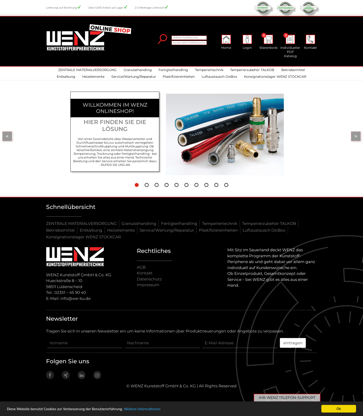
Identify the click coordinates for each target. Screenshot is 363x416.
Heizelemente (93, 77)
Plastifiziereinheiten (179, 77)
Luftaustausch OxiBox (219, 77)
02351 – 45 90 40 (70, 292)
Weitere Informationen (142, 409)
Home (226, 42)
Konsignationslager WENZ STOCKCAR (275, 77)
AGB (141, 267)
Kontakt (310, 42)
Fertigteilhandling (173, 70)
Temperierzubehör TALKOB (252, 70)
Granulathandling (138, 70)
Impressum (148, 285)
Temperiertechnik (209, 70)
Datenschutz (149, 279)
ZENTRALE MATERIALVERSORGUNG (87, 70)
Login (247, 42)
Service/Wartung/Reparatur (133, 77)
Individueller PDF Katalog (290, 46)
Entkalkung (66, 77)
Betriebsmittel (293, 70)
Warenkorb (268, 42)
